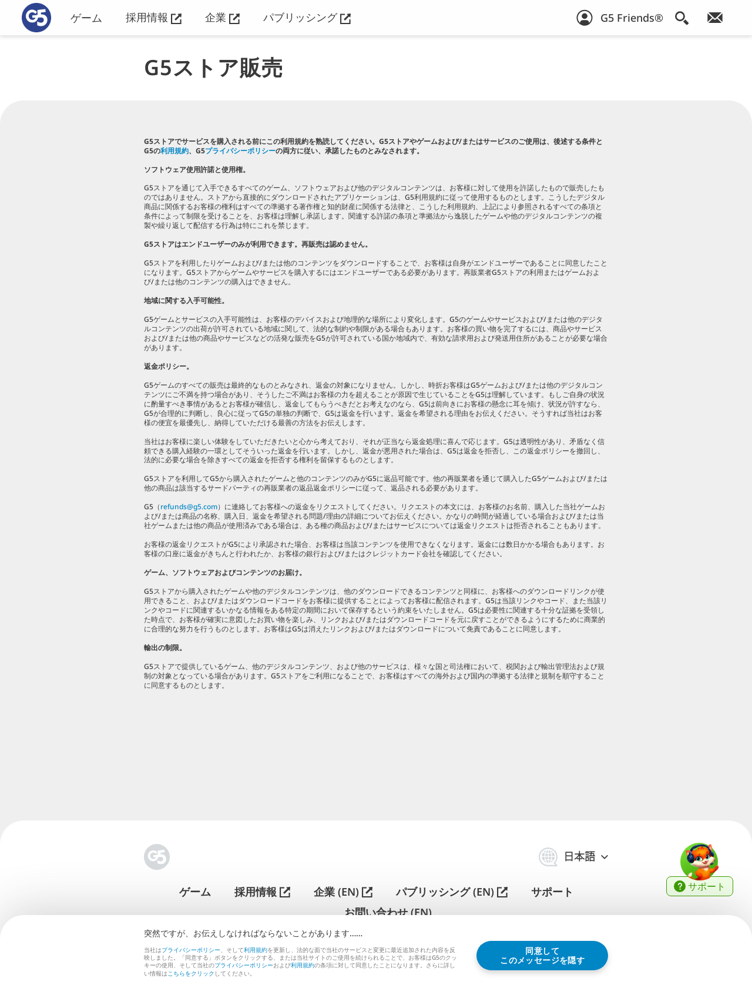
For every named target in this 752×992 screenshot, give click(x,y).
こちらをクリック (190, 973)
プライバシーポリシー (240, 151)
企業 (222, 17)
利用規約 (174, 151)
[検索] (682, 17)
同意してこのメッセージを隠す (542, 955)
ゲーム (86, 18)
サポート (552, 892)
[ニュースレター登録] (715, 17)
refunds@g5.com (188, 507)
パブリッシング (307, 17)
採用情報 (154, 17)
